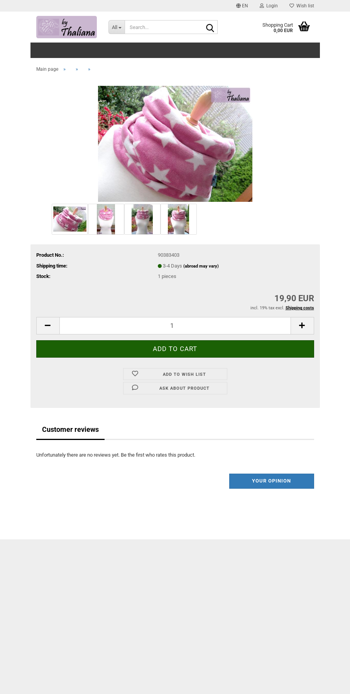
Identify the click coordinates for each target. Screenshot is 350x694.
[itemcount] (175, 325)
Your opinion (271, 481)
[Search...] (116, 27)
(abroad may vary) (201, 266)
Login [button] (269, 6)
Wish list (301, 6)
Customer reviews (70, 429)
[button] (242, 6)
